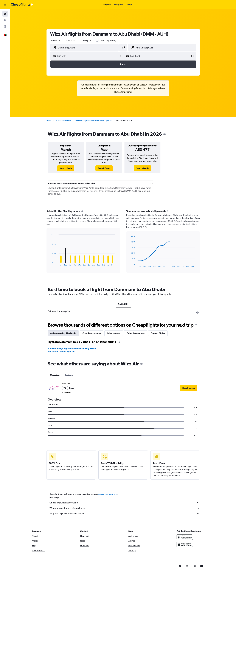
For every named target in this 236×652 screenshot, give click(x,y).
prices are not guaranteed (107, 494)
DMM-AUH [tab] (123, 304)
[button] (5, 4)
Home (49, 121)
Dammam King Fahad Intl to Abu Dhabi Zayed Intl (93, 121)
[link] (65, 168)
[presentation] (164, 134)
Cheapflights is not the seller (125, 503)
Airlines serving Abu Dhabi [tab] (63, 333)
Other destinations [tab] (135, 333)
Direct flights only (108, 40)
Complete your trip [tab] (91, 333)
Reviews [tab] (69, 375)
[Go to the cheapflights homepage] (22, 4)
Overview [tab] (55, 375)
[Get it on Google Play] (185, 537)
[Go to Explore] (5, 26)
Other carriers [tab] (113, 333)
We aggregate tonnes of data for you (125, 508)
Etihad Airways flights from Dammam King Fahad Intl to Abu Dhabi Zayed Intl (72, 350)
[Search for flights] (5, 14)
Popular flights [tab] (158, 333)
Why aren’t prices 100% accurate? (125, 513)
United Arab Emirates (63, 121)
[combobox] (56, 40)
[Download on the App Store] (185, 544)
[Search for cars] (5, 20)
